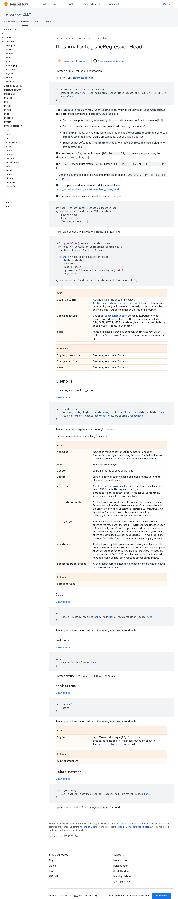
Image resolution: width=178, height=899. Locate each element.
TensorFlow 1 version (72, 61)
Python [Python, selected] (25, 21)
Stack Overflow (121, 871)
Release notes (121, 865)
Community (114, 4)
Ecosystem (90, 4)
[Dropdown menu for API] (77, 4)
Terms (52, 895)
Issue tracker (120, 860)
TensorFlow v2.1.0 (17, 14)
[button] (22, 34)
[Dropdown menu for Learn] (62, 4)
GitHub (167, 4)
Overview (9, 21)
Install (42, 4)
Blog (51, 860)
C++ (37, 21)
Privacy (63, 895)
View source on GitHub (108, 61)
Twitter (53, 871)
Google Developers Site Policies (133, 827)
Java (48, 21)
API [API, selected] (71, 4)
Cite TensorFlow (121, 881)
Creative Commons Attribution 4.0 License (140, 823)
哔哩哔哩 (53, 876)
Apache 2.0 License (89, 827)
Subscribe (161, 895)
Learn (55, 4)
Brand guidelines (122, 876)
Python (103, 38)
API (73, 38)
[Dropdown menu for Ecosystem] (100, 4)
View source (63, 397)
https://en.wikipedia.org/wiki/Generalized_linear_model (88, 189)
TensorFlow (61, 38)
